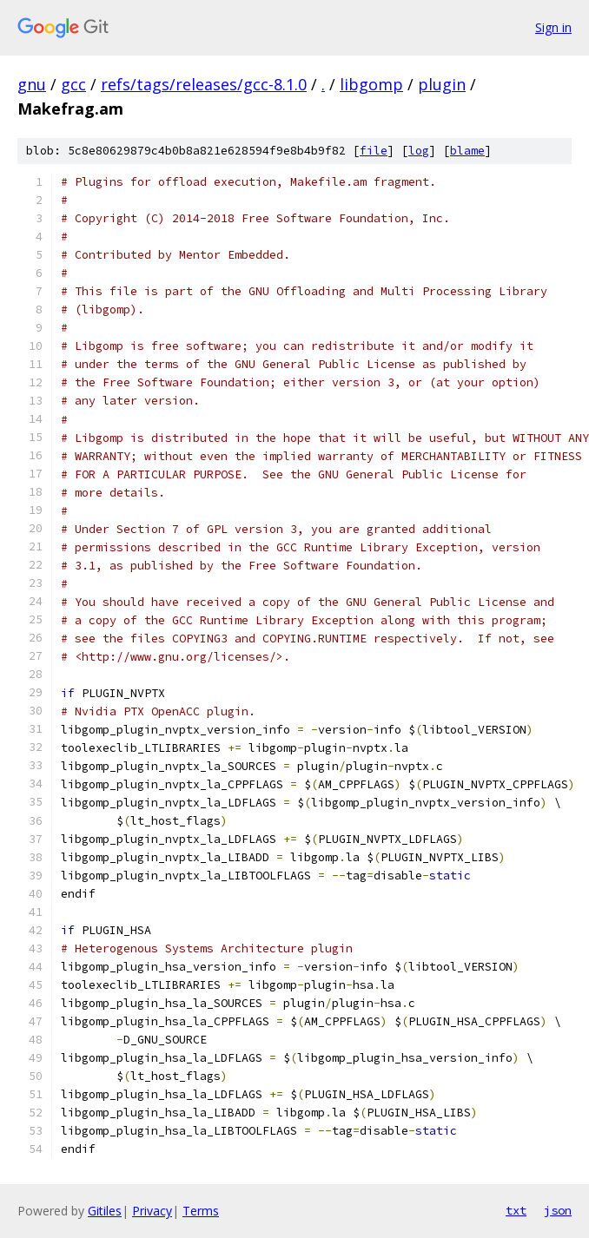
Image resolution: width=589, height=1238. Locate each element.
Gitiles (105, 1210)
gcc (73, 84)
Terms (200, 1210)
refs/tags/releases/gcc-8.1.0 (204, 84)
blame (467, 150)
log (418, 150)
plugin (442, 84)
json (558, 1210)
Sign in (553, 27)
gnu (31, 84)
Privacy (152, 1210)
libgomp (371, 84)
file (373, 150)
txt (516, 1210)
